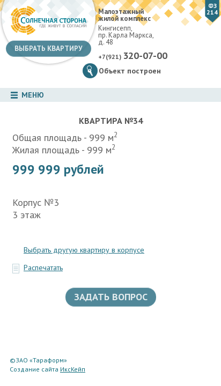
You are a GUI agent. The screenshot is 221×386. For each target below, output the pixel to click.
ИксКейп (72, 369)
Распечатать (43, 267)
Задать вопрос (111, 297)
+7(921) (132, 56)
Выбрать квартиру (48, 48)
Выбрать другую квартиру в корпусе (84, 250)
